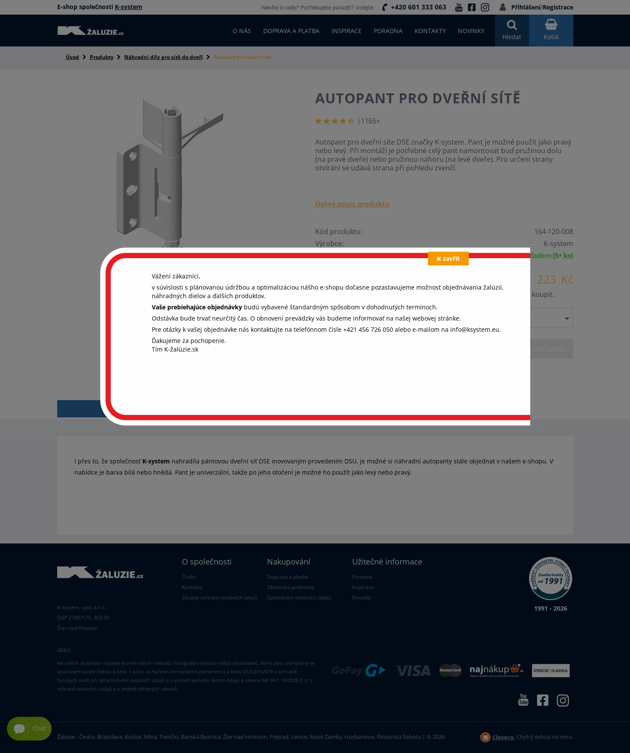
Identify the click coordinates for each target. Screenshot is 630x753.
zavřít (448, 258)
